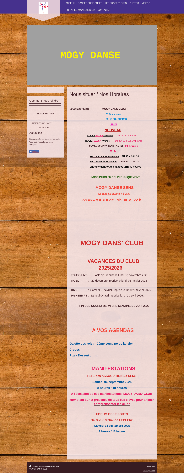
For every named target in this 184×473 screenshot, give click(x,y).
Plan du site (54, 466)
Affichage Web (149, 471)
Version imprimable (38, 466)
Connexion (150, 466)
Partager (34, 152)
